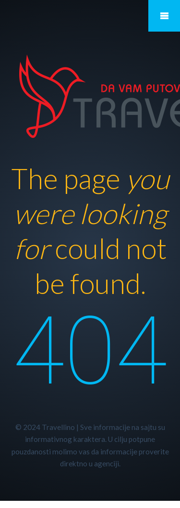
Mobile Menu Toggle (164, 16)
